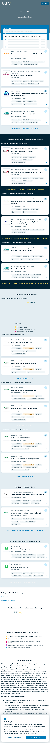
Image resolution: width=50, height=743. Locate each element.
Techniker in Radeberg (7, 575)
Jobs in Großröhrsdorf (7, 741)
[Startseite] (6, 3)
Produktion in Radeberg (8, 579)
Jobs (21, 11)
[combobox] (25, 31)
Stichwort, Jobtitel (7, 28)
